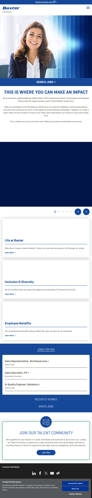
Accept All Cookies (75, 483)
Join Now (46, 452)
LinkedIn (34, 473)
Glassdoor (58, 473)
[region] (45, 488)
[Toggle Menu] (88, 8)
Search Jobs (44, 82)
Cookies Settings (75, 494)
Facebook (40, 473)
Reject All (75, 489)
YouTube (52, 473)
